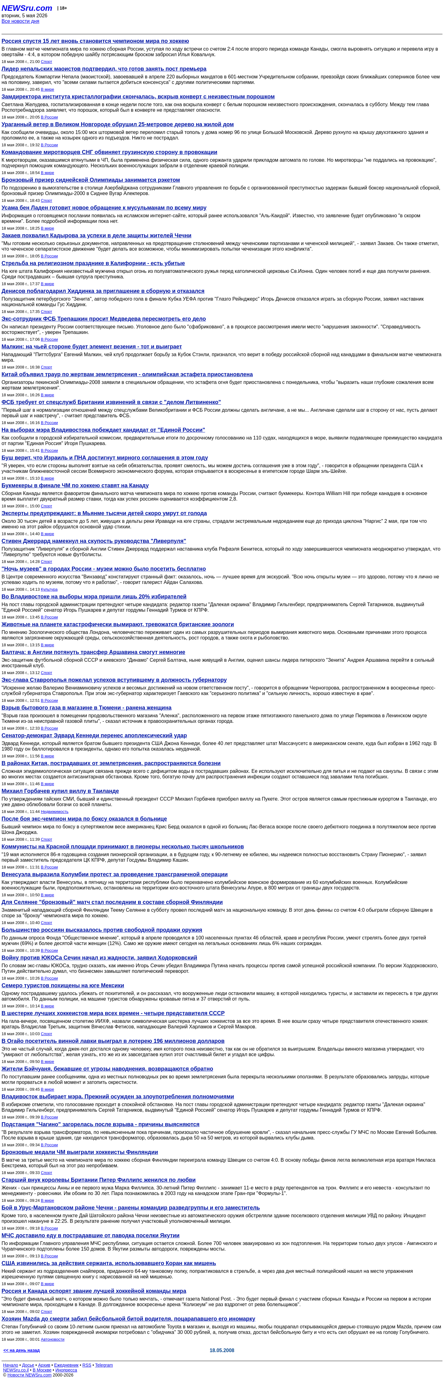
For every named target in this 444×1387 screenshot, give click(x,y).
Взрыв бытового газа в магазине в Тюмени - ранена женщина (86, 708)
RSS (86, 1365)
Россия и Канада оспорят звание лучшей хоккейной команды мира (94, 1291)
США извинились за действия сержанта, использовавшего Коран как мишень (109, 1263)
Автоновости (52, 1339)
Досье (28, 1365)
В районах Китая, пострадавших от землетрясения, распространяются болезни (111, 763)
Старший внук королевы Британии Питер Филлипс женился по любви (99, 1180)
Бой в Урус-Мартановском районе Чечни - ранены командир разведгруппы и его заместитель (131, 1208)
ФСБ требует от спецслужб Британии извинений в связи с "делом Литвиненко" (111, 402)
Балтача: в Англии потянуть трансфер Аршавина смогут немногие (93, 652)
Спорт (46, 61)
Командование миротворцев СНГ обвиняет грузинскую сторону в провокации (109, 152)
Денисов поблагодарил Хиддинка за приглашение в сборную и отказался (103, 291)
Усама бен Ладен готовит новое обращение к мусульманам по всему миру (104, 208)
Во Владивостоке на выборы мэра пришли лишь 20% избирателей (94, 597)
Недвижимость (54, 811)
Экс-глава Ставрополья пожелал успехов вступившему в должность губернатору (114, 680)
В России (49, 117)
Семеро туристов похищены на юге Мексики (63, 985)
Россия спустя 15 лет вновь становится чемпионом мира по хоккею (95, 41)
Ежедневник (66, 1365)
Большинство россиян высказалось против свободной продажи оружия (102, 930)
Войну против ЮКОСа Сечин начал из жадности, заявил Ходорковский (99, 958)
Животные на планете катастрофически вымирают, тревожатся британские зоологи (118, 624)
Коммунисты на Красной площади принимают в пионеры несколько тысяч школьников (123, 846)
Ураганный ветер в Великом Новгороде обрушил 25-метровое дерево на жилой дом (118, 124)
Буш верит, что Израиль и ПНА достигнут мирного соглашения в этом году (105, 458)
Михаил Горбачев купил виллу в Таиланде (60, 791)
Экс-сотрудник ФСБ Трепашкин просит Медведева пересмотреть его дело (104, 319)
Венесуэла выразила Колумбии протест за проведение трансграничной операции (115, 874)
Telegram (104, 1365)
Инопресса (66, 1370)
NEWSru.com (27, 8)
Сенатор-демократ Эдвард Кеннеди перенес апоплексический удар (94, 735)
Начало (10, 1365)
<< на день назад (21, 1350)
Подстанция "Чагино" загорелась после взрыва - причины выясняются (100, 1124)
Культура (49, 589)
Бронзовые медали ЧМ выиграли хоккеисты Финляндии (80, 1152)
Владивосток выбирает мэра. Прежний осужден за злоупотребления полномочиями (118, 1096)
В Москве (42, 1370)
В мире (47, 89)
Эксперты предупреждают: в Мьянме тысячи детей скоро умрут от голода (104, 513)
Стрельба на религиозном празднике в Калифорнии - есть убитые (93, 263)
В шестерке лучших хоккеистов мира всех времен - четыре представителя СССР (113, 1013)
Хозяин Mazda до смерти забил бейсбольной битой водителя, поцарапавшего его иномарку (128, 1319)
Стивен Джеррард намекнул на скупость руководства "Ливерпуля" (94, 541)
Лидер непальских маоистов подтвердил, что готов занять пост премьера (104, 69)
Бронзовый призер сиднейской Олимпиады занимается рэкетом (91, 180)
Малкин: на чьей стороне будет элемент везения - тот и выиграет (92, 347)
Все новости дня (20, 21)
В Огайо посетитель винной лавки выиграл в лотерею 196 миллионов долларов (113, 1041)
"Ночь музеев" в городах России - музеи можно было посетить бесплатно (104, 569)
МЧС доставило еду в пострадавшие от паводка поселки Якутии (90, 1235)
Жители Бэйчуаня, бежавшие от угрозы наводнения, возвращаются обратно (107, 1069)
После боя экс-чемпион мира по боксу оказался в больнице (84, 819)
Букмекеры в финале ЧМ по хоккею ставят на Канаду (75, 485)
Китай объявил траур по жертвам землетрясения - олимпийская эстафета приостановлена (127, 374)
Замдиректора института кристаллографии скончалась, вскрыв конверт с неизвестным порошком (138, 97)
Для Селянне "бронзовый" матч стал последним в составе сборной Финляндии (112, 902)
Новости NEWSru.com (29, 1374)
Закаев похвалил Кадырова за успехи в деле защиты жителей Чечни (96, 235)
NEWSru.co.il (16, 1370)
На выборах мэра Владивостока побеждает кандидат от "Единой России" (103, 430)
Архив (44, 1365)
